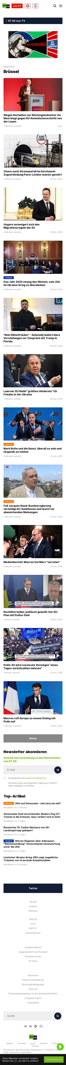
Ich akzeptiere (27, 778)
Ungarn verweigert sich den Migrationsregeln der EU (22, 226)
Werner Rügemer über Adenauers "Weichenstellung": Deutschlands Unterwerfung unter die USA (32, 843)
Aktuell (33, 901)
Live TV (17, 6)
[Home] (6, 6)
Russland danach (33, 947)
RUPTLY (33, 928)
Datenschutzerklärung (33, 980)
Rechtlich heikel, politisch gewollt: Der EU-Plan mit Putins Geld (31, 613)
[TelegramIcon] (25, 1026)
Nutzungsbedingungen (33, 984)
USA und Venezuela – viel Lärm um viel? (38, 803)
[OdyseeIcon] (41, 1026)
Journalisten (33, 1002)
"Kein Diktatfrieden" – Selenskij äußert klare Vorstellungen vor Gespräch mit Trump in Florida (32, 338)
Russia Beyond (33, 933)
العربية (32, 1043)
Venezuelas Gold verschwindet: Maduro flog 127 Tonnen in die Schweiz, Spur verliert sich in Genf (32, 815)
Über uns (33, 989)
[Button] (57, 769)
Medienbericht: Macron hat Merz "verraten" (32, 562)
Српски (35, 1046)
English (9, 1043)
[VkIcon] (30, 1026)
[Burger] (61, 5)
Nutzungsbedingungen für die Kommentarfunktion (33, 993)
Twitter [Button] (33, 888)
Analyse (33, 906)
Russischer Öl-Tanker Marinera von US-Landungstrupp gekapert (27, 829)
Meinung (33, 911)
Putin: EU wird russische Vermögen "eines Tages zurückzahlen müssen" (31, 666)
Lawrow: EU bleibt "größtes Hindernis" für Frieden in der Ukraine (30, 393)
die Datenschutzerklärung (34, 778)
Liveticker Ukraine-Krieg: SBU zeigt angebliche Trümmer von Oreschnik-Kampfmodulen (31, 859)
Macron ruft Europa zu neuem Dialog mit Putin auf (29, 720)
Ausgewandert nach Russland (33, 952)
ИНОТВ (33, 919)
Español (43, 1043)
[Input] (33, 769)
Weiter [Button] (33, 738)
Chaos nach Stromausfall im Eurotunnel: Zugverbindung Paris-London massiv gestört (33, 173)
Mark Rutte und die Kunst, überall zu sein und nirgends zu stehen (33, 450)
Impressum (33, 975)
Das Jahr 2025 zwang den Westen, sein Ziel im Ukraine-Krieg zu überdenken (32, 283)
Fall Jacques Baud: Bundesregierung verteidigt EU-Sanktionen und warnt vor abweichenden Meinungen (29, 509)
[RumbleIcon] (35, 1026)
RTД (33, 924)
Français (56, 1043)
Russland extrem (33, 956)
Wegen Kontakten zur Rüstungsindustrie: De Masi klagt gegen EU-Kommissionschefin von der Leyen (33, 118)
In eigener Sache (33, 998)
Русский (21, 1043)
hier (15, 1061)
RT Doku (33, 961)
